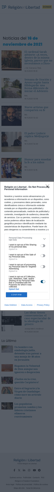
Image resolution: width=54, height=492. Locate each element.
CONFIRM (16, 295)
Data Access (26, 305)
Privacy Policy (43, 305)
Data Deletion (11, 305)
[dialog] (27, 246)
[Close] (48, 187)
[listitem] (27, 239)
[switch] (43, 245)
